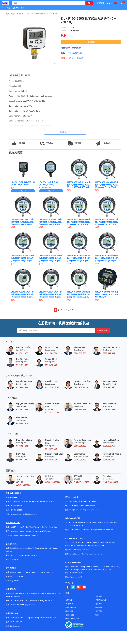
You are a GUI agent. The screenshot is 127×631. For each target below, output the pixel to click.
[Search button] (89, 3)
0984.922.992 (22, 446)
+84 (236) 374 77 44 (17, 605)
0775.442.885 (109, 410)
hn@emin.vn (32, 514)
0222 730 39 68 (52, 387)
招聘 (97, 615)
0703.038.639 (51, 460)
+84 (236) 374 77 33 (47, 601)
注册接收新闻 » (102, 330)
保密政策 (69, 600)
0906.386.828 (80, 446)
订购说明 (69, 611)
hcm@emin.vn (33, 535)
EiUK (72, 28)
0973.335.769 (109, 446)
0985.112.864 (109, 353)
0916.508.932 (80, 460)
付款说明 (98, 596)
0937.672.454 (22, 460)
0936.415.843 (109, 387)
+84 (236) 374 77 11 (17, 601)
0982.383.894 (51, 353)
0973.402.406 (22, 387)
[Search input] (47, 3)
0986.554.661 (22, 365)
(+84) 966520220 (16, 510)
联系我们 (69, 604)
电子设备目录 (71, 607)
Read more (64, 132)
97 (71, 310)
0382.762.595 (51, 365)
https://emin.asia (93, 510)
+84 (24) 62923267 (16, 506)
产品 (17, 8)
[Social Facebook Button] (67, 587)
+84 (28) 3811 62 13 (47, 531)
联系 (22, 8)
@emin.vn (15, 581)
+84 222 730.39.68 (16, 555)
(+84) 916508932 (110, 482)
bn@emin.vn (14, 559)
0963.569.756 (80, 353)
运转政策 (98, 604)
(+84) (69, 53)
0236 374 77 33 (52, 413)
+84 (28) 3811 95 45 (17, 535)
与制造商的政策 (101, 600)
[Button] (2, 8)
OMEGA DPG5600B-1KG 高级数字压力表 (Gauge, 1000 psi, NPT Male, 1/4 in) (106, 294)
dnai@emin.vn (15, 626)
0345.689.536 (80, 410)
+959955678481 (87, 530)
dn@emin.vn (33, 605)
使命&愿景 (70, 615)
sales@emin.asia (75, 510)
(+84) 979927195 (81, 482)
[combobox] (47, 3)
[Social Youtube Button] (84, 587)
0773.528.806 (22, 410)
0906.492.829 (22, 423)
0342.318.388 (51, 449)
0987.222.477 (22, 353)
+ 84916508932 (74, 506)
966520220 (77, 53)
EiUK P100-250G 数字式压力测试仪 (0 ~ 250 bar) (41, 14)
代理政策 (98, 611)
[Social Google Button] (79, 587)
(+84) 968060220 (24, 485)
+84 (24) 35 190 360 (17, 514)
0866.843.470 (109, 460)
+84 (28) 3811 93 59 (32, 531)
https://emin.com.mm (105, 530)
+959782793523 (75, 530)
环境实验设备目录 (72, 619)
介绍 (13, 8)
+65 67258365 (90, 506)
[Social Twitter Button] (73, 587)
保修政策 (98, 607)
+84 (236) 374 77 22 (32, 601)
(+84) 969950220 (52, 482)
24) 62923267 (78, 58)
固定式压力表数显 (17, 14)
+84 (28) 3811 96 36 (17, 531)
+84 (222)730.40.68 (30, 555)
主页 (8, 8)
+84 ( (70, 58)
